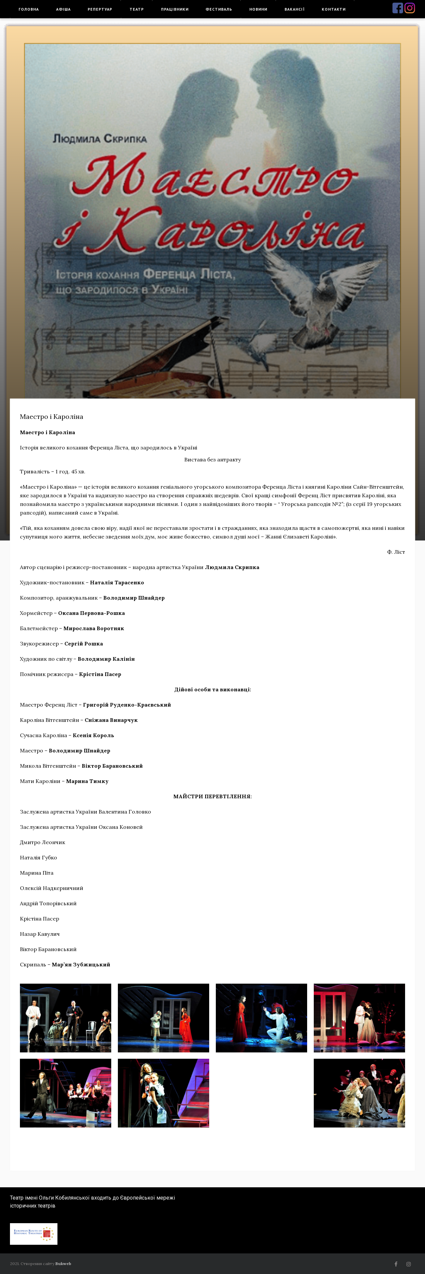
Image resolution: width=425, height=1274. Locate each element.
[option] (212, 279)
